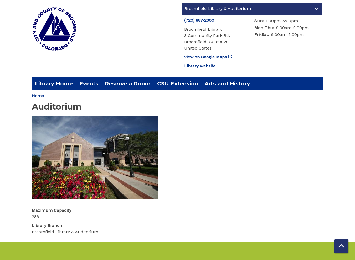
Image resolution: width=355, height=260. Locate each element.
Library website (199, 65)
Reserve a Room (128, 83)
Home (38, 95)
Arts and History (227, 83)
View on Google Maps (205, 57)
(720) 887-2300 (199, 20)
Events (88, 83)
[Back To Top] (341, 246)
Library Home (54, 83)
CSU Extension (177, 83)
